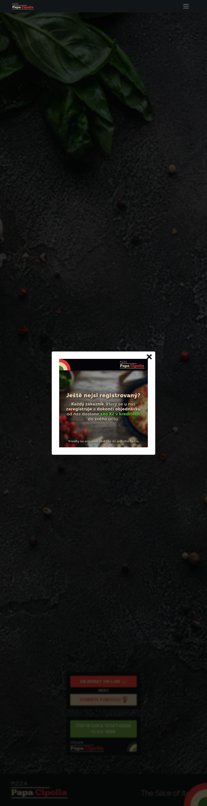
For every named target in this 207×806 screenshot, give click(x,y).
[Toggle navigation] (187, 6)
